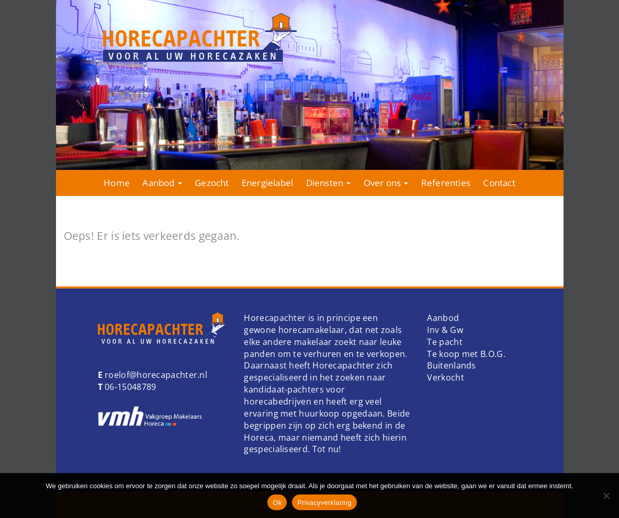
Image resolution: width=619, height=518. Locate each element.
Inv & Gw (445, 330)
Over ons (386, 183)
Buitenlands (451, 365)
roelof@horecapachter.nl (155, 375)
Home (117, 183)
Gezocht (212, 183)
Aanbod (162, 183)
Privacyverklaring (324, 503)
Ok (277, 503)
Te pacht (444, 342)
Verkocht (445, 377)
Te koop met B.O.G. (466, 354)
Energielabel (267, 183)
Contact (499, 183)
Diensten (328, 183)
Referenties (445, 183)
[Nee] (606, 495)
